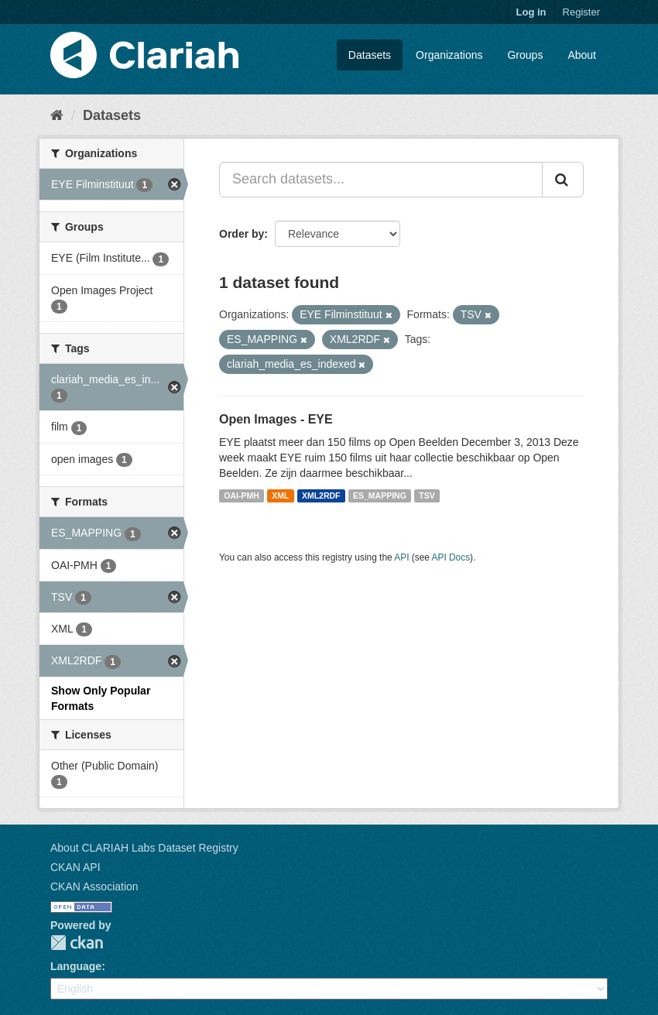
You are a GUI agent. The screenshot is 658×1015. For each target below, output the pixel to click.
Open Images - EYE (276, 419)
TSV (426, 495)
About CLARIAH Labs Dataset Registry (144, 848)
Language (75, 966)
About (581, 55)
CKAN (76, 942)
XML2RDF (321, 495)
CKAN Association (94, 886)
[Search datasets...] (381, 179)
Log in (531, 12)
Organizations (449, 55)
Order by (241, 234)
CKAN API (75, 867)
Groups (525, 55)
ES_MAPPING (379, 495)
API (401, 557)
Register (581, 12)
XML (280, 495)
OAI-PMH (241, 495)
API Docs (451, 557)
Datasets (369, 55)
